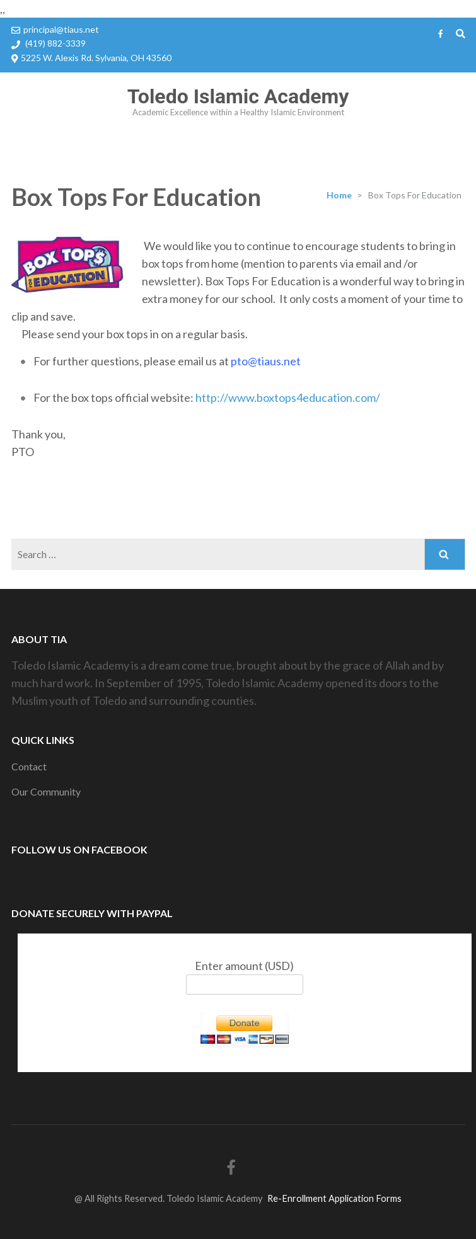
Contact (29, 766)
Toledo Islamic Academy (238, 96)
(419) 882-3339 (55, 43)
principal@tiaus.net (61, 29)
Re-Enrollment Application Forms (334, 1198)
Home (339, 195)
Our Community (46, 791)
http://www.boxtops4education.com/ (287, 397)
